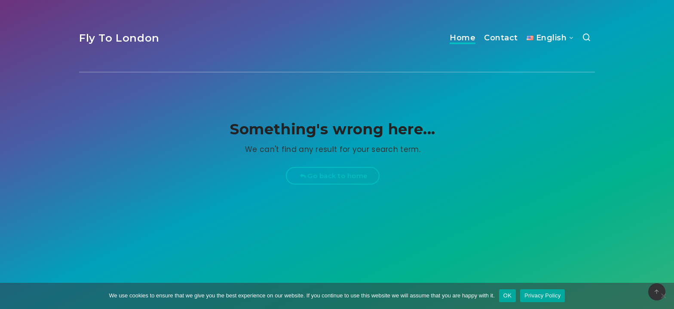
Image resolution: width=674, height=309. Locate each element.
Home (462, 37)
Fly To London (119, 38)
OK (507, 295)
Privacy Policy (542, 295)
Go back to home (334, 176)
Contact (501, 37)
